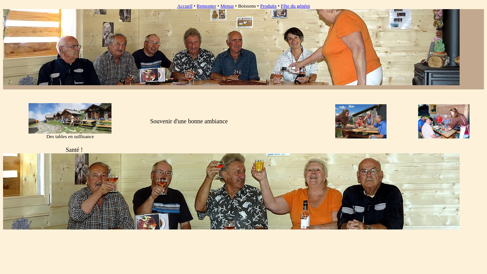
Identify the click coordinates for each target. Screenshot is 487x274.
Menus (227, 6)
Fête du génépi (295, 6)
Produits (268, 6)
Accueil (184, 6)
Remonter (206, 6)
